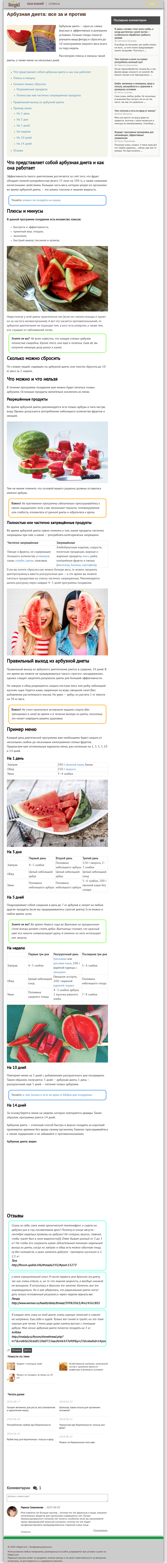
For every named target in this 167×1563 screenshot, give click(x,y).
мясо (86, 556)
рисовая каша (62, 963)
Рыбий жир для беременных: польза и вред (30, 1439)
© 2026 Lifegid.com (17, 1547)
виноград (63, 565)
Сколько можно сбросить (29, 84)
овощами (59, 972)
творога (71, 769)
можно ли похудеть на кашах (42, 200)
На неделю (24, 131)
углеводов (42, 556)
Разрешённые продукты (32, 89)
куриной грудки (63, 985)
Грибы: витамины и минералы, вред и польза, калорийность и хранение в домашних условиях (134, 87)
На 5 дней (23, 125)
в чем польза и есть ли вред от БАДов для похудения (57, 1095)
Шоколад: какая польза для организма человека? (79, 1409)
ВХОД (152, 4)
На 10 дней (24, 137)
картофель (89, 565)
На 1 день (23, 113)
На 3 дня (22, 119)
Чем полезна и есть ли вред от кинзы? (135, 111)
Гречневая (60, 959)
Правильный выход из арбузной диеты (38, 102)
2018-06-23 (66, 1402)
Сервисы (54, 4)
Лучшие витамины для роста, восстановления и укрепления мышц (31, 1409)
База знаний (35, 4)
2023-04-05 (53, 1508)
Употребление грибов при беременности (29, 1425)
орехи (29, 560)
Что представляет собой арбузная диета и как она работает (52, 72)
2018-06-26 (13, 1419)
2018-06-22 (66, 1419)
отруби (19, 560)
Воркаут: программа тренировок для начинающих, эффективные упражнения (133, 135)
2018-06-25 (13, 1434)
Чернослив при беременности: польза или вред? (82, 1426)
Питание (16, 1350)
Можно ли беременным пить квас (77, 1442)
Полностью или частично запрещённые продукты (49, 95)
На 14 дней (24, 144)
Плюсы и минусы (24, 78)
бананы (76, 565)
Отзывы (18, 150)
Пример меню (22, 108)
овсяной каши (75, 764)
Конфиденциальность (41, 1547)
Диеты (27, 1350)
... (145, 51)
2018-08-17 (13, 1402)
